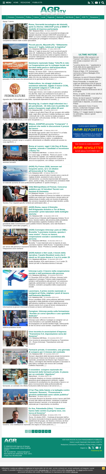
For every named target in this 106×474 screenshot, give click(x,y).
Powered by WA (96, 452)
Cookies (99, 446)
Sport (78, 17)
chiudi (80, 470)
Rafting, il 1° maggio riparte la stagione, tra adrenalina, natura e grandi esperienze (87, 114)
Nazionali (60, 17)
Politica (28, 17)
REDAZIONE (25, 2)
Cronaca (11, 17)
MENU (8, 3)
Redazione (64, 446)
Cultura (36, 17)
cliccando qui (43, 470)
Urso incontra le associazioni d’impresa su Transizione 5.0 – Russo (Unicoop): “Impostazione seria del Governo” (36, 341)
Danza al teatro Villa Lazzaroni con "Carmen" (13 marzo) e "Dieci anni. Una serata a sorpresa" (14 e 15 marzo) (86, 60)
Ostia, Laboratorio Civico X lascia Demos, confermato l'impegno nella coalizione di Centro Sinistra (86, 108)
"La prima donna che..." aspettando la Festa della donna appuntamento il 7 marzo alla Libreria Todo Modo (87, 67)
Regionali (50, 17)
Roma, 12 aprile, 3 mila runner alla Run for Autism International (87, 95)
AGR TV (85, 17)
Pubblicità (81, 446)
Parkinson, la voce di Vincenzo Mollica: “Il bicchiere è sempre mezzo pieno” (87, 78)
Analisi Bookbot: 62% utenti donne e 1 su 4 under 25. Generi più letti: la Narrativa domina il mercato (36, 258)
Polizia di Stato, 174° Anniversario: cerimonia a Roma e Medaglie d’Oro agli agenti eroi (86, 73)
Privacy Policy (90, 446)
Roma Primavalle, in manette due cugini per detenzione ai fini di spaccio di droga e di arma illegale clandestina (87, 83)
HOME (15, 2)
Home (5, 21)
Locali (43, 17)
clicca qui (74, 472)
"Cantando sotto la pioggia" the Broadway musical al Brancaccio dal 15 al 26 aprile (87, 89)
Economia (20, 17)
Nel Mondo (69, 17)
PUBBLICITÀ (37, 2)
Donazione (94, 17)
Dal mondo (91, 444)
